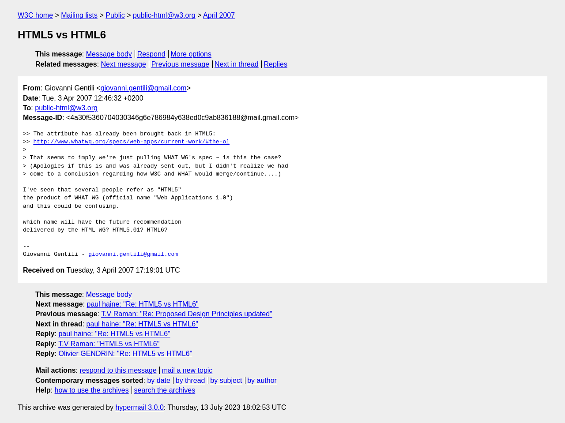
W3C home (35, 15)
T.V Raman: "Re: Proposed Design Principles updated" (186, 314)
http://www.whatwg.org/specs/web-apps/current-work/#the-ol (131, 142)
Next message (123, 64)
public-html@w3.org (164, 15)
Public (115, 15)
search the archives (165, 390)
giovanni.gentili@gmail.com (144, 88)
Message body (109, 54)
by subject (226, 380)
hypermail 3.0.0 (139, 407)
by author (262, 380)
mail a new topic (187, 370)
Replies (275, 64)
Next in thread (237, 64)
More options (191, 54)
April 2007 (219, 15)
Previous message (180, 64)
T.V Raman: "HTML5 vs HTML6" (108, 344)
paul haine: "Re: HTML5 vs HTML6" (143, 304)
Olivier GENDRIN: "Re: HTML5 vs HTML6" (125, 353)
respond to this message (117, 370)
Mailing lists (79, 15)
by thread (190, 380)
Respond (151, 54)
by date (158, 380)
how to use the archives (92, 390)
